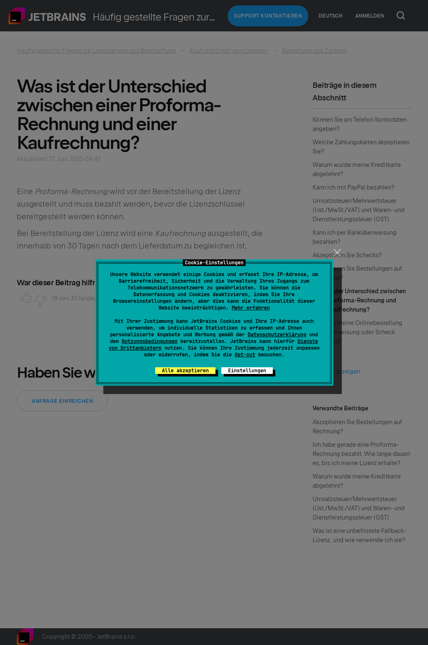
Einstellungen (247, 370)
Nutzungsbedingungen (149, 341)
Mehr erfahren (251, 308)
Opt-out (245, 354)
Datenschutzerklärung (277, 334)
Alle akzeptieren (185, 370)
